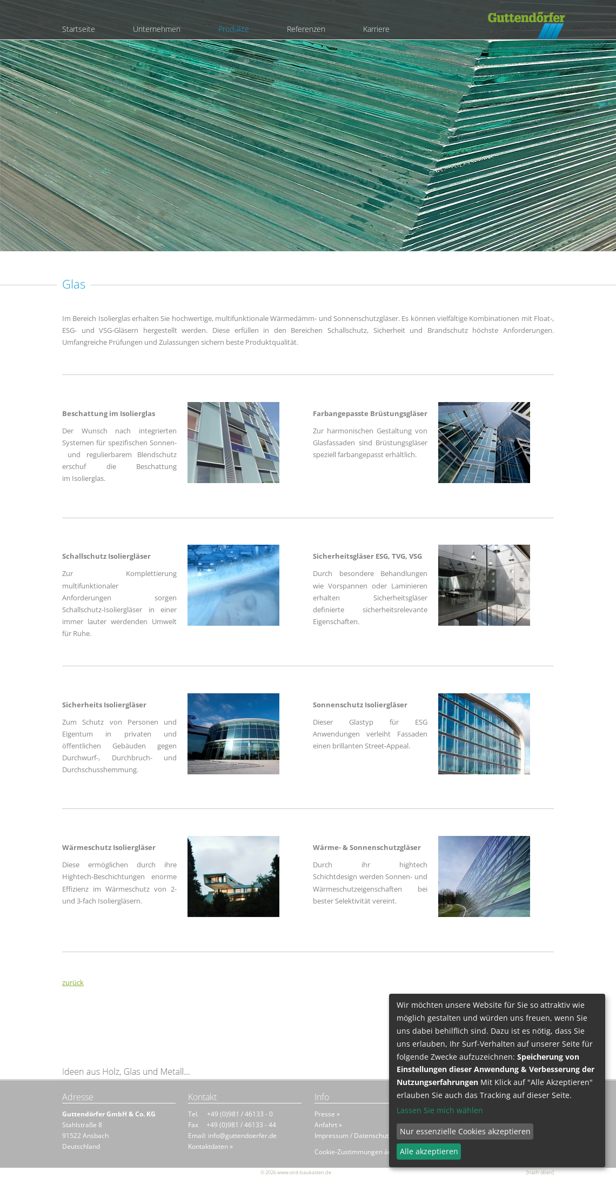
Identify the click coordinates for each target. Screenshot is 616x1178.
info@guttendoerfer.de (242, 1135)
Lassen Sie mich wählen (440, 1110)
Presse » (327, 1114)
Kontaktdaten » (210, 1146)
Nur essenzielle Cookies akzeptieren (465, 1131)
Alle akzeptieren (429, 1151)
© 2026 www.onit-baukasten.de (295, 1172)
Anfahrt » (328, 1124)
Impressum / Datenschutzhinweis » (366, 1135)
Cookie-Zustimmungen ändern (360, 1151)
